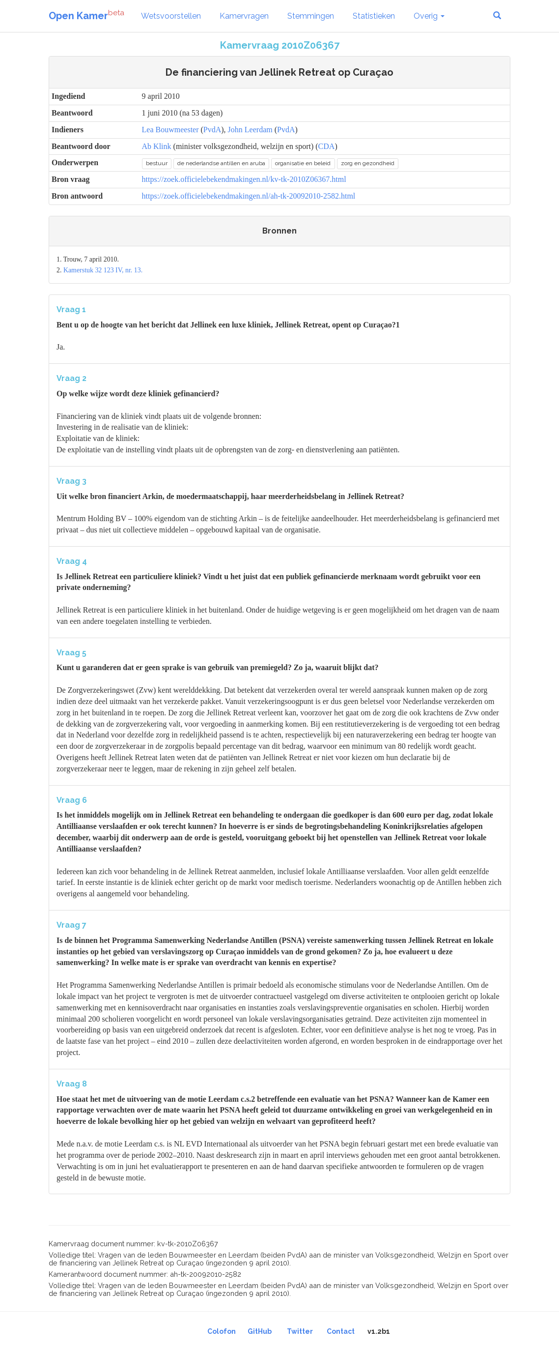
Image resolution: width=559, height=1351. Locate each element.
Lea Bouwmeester (170, 129)
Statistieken (374, 16)
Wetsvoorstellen (171, 16)
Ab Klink (156, 146)
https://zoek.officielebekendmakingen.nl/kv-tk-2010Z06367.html (244, 179)
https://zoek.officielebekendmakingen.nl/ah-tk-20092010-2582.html (249, 196)
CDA (326, 146)
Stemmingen (310, 16)
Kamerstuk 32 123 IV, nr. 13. (102, 270)
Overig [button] (429, 16)
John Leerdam (250, 129)
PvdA (212, 129)
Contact (341, 1331)
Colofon (221, 1331)
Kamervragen (244, 16)
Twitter (300, 1331)
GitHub (260, 1331)
